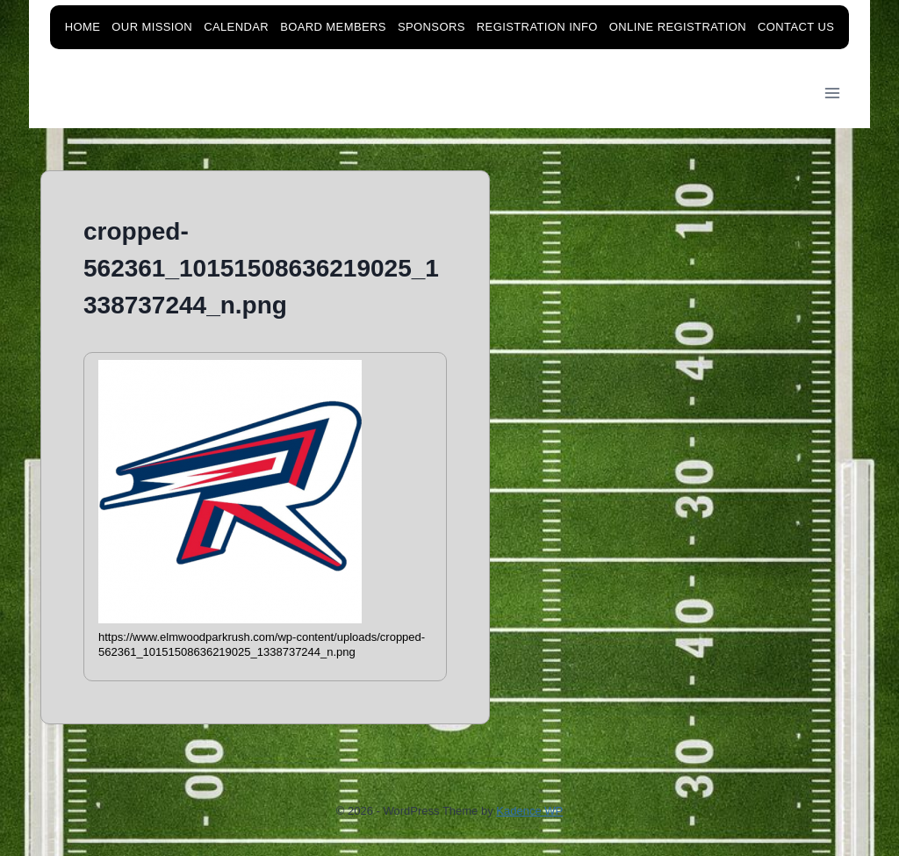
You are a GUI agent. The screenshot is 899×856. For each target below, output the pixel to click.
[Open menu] (832, 93)
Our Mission (151, 26)
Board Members (333, 26)
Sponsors (431, 26)
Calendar (236, 26)
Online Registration (677, 26)
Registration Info (537, 26)
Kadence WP (529, 810)
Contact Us (796, 26)
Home (83, 26)
